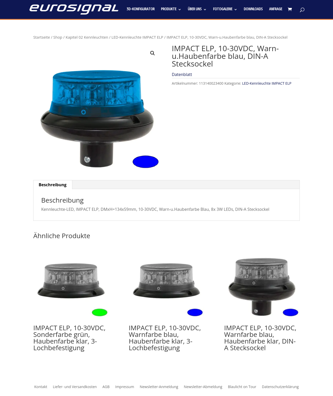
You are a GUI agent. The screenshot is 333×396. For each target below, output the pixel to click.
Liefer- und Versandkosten (75, 387)
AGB (106, 387)
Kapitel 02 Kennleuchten (87, 37)
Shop (57, 37)
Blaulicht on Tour (242, 387)
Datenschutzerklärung (280, 387)
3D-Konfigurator (141, 9)
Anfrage (275, 9)
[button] (152, 53)
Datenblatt (182, 74)
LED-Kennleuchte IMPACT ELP (137, 37)
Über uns (195, 9)
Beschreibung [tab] (52, 185)
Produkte (168, 9)
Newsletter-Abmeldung (203, 387)
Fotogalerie (222, 9)
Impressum (124, 387)
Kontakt (40, 387)
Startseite (41, 37)
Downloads (253, 9)
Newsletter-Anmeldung (159, 387)
